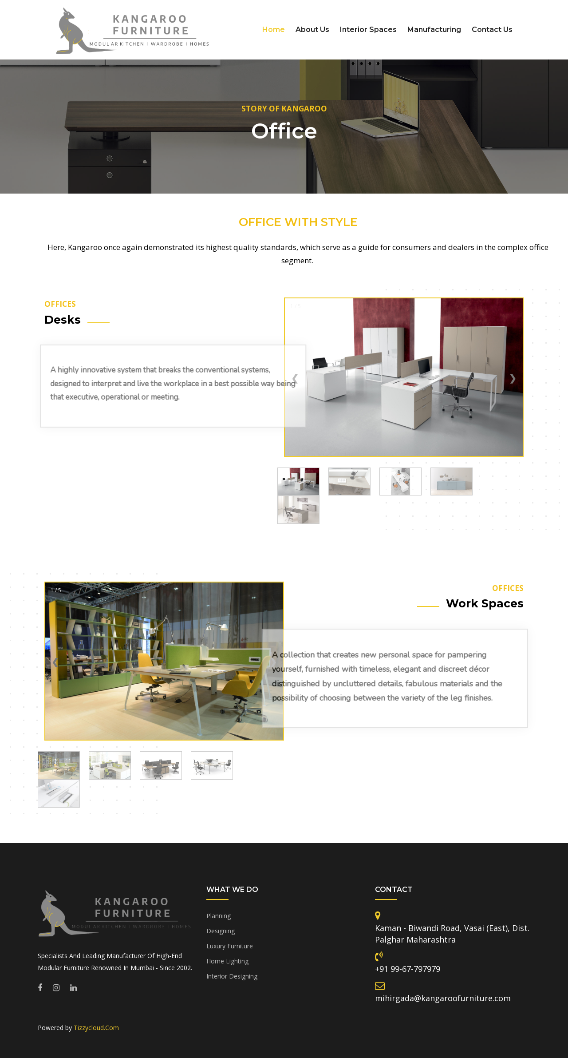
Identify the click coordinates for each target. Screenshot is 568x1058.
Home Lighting (227, 961)
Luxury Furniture (229, 946)
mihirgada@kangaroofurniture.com (443, 998)
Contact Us (492, 29)
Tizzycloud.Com (96, 1027)
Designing (220, 931)
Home (273, 29)
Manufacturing (434, 29)
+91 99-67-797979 (407, 968)
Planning (218, 915)
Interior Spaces (368, 29)
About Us (312, 29)
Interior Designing (231, 976)
